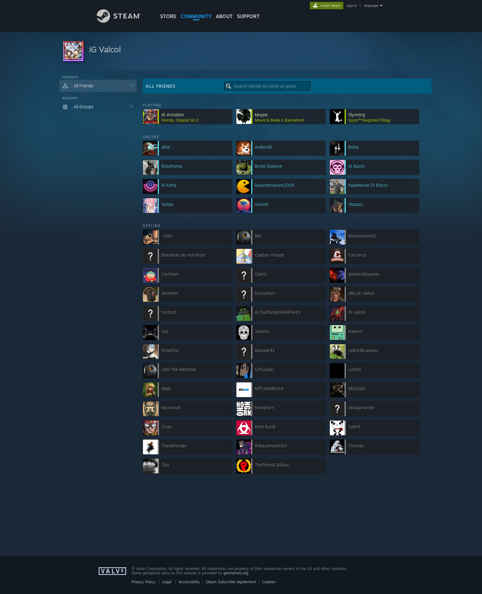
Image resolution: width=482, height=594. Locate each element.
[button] (241, 51)
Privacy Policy (143, 582)
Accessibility (189, 582)
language (371, 5)
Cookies (268, 582)
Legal (167, 582)
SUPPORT (248, 16)
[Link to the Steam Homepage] (124, 21)
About (224, 16)
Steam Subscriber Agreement (231, 582)
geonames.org (235, 573)
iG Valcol (105, 49)
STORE (168, 16)
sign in (351, 5)
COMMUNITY (196, 16)
